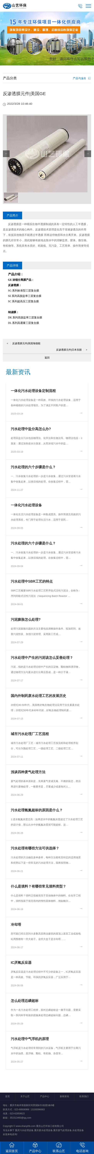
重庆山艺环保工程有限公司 (50, 1126)
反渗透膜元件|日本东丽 (71, 349)
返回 (47, 357)
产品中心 (44, 1096)
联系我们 (84, 1096)
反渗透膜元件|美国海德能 (23, 343)
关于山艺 (25, 1096)
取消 (63, 77)
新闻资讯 (64, 1096)
